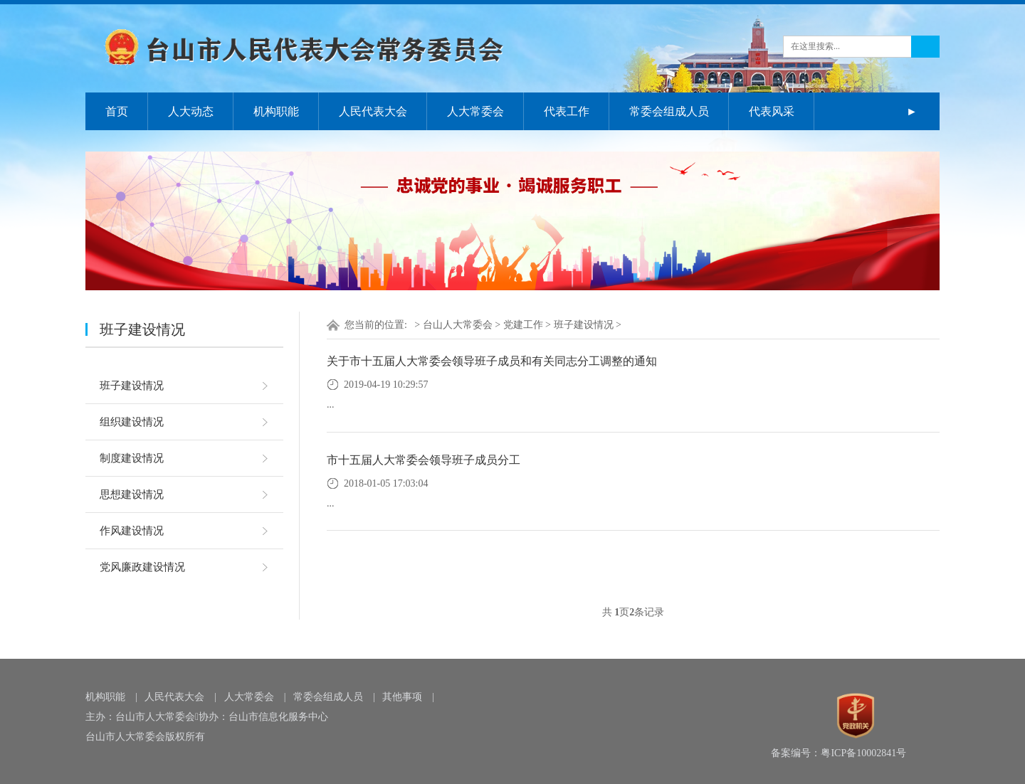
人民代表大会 (373, 111)
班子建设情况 (132, 385)
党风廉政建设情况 (142, 567)
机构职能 (276, 111)
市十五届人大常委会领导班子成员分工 (423, 460)
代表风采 (771, 111)
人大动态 (191, 111)
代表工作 (566, 111)
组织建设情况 (132, 422)
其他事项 (402, 697)
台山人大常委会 (458, 324)
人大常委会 (475, 111)
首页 (116, 111)
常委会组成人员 (669, 111)
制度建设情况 (132, 458)
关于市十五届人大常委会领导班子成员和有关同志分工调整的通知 (492, 361)
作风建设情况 (132, 530)
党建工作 (523, 324)
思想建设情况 (132, 494)
